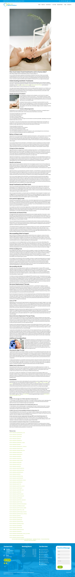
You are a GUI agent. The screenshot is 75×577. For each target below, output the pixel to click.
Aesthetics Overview (36, 539)
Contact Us (69, 4)
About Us (43, 4)
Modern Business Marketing (8, 573)
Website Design (30, 572)
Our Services (48, 4)
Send (60, 567)
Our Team (54, 4)
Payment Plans (59, 4)
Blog (65, 4)
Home (39, 4)
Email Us (7, 560)
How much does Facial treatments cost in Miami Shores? (22, 539)
